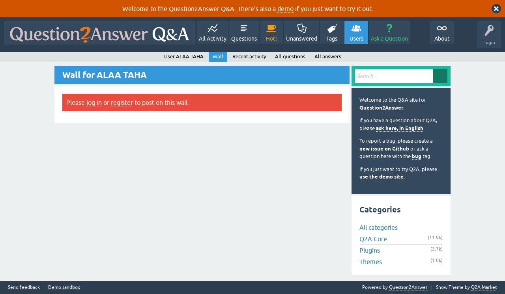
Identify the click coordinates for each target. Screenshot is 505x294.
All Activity (212, 38)
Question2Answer (381, 108)
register (122, 102)
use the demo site (381, 177)
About (442, 38)
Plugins (369, 250)
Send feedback (24, 287)
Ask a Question (389, 38)
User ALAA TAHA (184, 57)
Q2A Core (373, 238)
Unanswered (301, 38)
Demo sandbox (64, 287)
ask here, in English (399, 128)
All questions (290, 57)
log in (94, 102)
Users (356, 38)
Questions (244, 38)
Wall (218, 57)
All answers (327, 57)
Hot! (271, 38)
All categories (378, 227)
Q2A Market (484, 287)
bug (416, 156)
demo (285, 8)
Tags (331, 38)
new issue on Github (384, 149)
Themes (370, 261)
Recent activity (249, 57)
